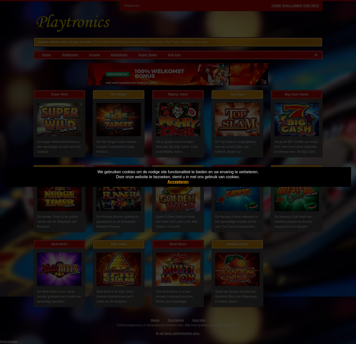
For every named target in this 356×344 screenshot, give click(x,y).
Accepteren (178, 182)
